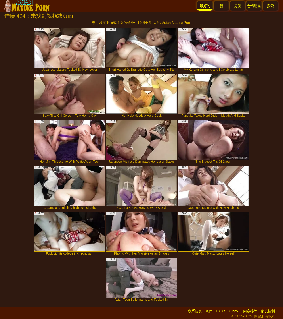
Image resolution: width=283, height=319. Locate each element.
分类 (237, 6)
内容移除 (250, 311)
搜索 (270, 6)
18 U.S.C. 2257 (228, 311)
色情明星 (254, 6)
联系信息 (195, 311)
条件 (208, 311)
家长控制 (268, 311)
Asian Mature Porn (176, 23)
